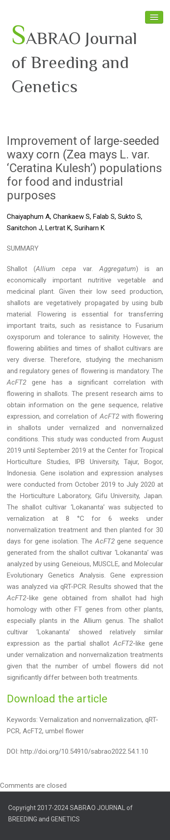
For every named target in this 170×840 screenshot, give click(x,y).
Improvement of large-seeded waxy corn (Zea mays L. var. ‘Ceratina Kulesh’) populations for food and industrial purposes (84, 168)
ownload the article (60, 698)
